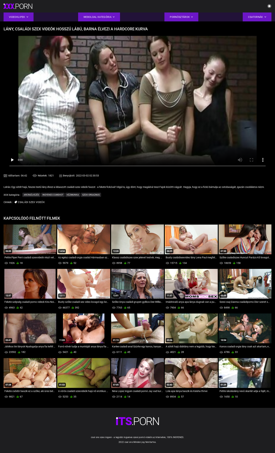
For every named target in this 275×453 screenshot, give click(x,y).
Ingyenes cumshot (52, 195)
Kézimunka (73, 195)
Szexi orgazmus (91, 195)
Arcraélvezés (31, 195)
